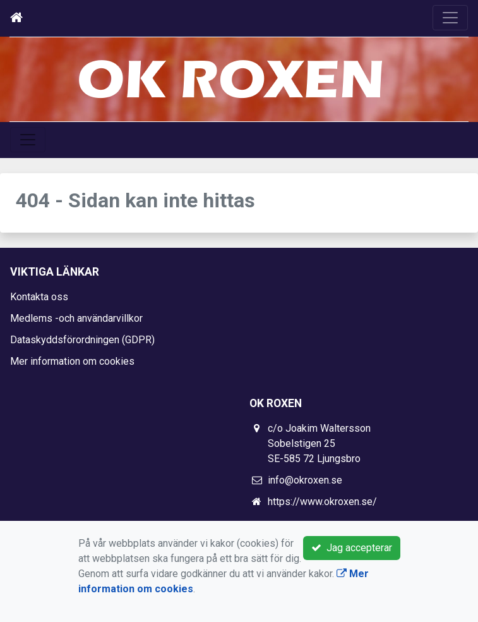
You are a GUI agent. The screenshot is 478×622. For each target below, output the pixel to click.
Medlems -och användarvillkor (76, 318)
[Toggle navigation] (450, 17)
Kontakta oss (39, 297)
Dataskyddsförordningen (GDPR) (82, 340)
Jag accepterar (351, 548)
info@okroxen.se (305, 480)
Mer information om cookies (72, 361)
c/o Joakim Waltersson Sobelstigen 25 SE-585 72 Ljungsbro (319, 443)
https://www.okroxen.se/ (322, 502)
